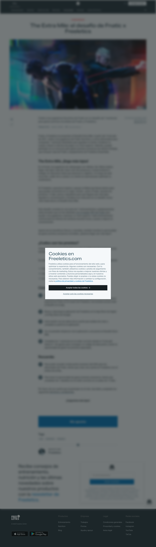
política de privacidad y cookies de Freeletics (74, 281)
